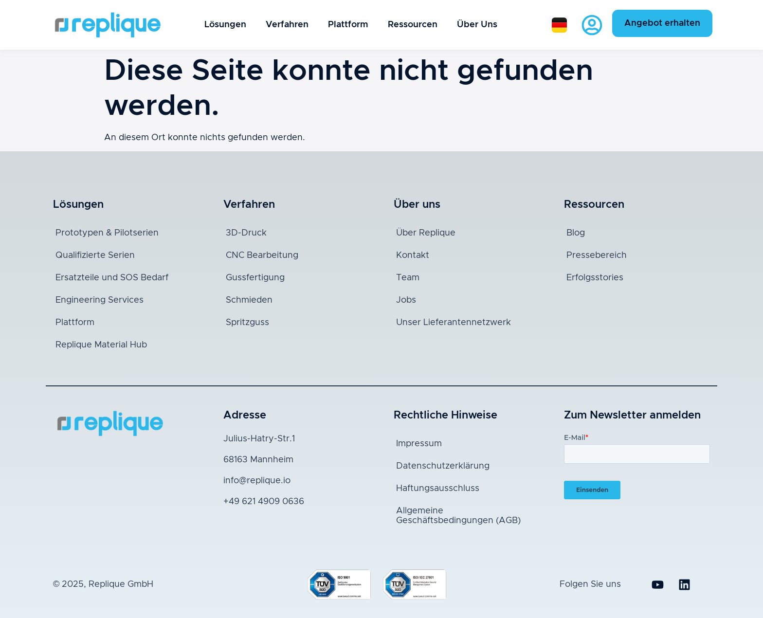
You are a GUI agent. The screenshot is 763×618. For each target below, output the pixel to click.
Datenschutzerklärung (443, 466)
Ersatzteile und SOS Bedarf (111, 277)
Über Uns (477, 24)
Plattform (348, 24)
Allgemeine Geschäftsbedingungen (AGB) (458, 516)
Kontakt (412, 255)
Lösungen (225, 24)
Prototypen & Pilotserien (107, 233)
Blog (575, 233)
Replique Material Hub (101, 345)
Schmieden (249, 300)
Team (407, 277)
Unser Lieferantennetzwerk (453, 322)
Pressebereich (596, 255)
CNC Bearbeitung (262, 255)
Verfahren (287, 24)
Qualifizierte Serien (95, 255)
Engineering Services (99, 300)
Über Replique (425, 233)
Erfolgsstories (594, 277)
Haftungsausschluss (437, 488)
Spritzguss (247, 322)
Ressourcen (412, 24)
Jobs (406, 300)
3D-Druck (246, 233)
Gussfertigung (255, 277)
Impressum (419, 443)
